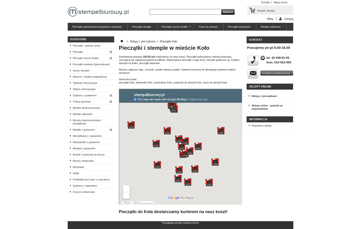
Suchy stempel (81, 70)
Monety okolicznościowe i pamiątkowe (87, 122)
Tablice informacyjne (84, 89)
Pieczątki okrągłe (141, 26)
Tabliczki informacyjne (85, 83)
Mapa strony (281, 2)
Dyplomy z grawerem (84, 95)
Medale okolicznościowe (86, 107)
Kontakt (265, 2)
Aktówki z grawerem (84, 148)
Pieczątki (78, 51)
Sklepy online (260, 86)
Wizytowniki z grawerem (86, 142)
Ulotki (76, 173)
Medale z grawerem (84, 129)
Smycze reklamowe (84, 192)
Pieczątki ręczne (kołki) (174, 28)
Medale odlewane (271, 26)
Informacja (258, 119)
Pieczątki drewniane (239, 26)
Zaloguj (288, 18)
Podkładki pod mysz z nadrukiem (91, 179)
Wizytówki (78, 167)
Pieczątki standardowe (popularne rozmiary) (97, 26)
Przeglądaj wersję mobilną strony (180, 222)
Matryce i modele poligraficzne (90, 76)
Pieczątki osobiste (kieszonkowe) (91, 64)
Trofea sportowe (82, 101)
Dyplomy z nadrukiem (85, 185)
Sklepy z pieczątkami (143, 41)
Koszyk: (265, 10)
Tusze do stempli (208, 26)
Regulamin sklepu (262, 125)
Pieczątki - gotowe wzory (87, 45)
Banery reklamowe (83, 160)
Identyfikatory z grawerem (87, 136)
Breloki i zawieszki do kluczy (89, 154)
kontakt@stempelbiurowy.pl (276, 73)
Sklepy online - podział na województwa (267, 107)
